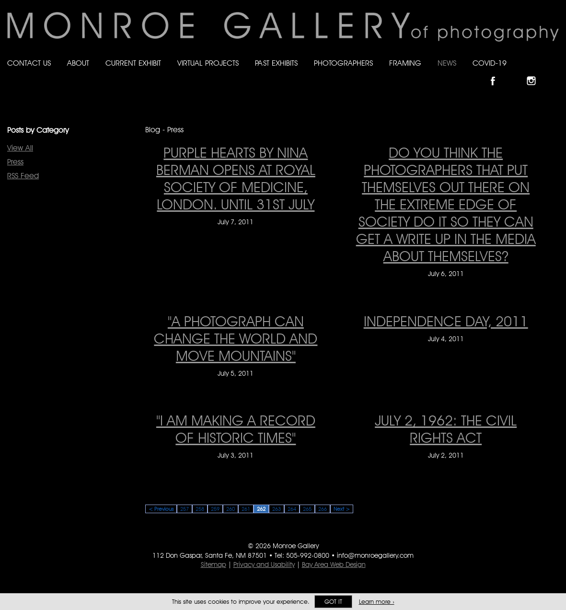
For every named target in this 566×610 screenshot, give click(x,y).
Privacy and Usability (264, 564)
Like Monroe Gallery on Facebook (497, 72)
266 (322, 509)
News (447, 63)
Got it (333, 601)
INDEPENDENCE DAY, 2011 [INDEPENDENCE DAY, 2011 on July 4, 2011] (446, 321)
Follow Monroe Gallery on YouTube (554, 72)
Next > (342, 509)
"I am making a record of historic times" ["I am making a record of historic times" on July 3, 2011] (235, 429)
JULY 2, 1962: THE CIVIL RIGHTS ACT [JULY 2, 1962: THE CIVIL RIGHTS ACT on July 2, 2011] (446, 429)
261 (246, 509)
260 (230, 509)
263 (276, 509)
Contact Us (29, 63)
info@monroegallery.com (375, 555)
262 (261, 509)
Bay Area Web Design (334, 564)
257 (184, 509)
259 (215, 509)
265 (307, 509)
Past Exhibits (276, 63)
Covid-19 (490, 63)
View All (20, 147)
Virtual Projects (208, 63)
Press (15, 161)
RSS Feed (23, 175)
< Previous (161, 509)
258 (200, 509)
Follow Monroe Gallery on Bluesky (516, 72)
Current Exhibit (133, 63)
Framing (405, 63)
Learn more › (376, 601)
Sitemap (213, 564)
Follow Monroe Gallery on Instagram (535, 72)
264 (292, 509)
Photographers (343, 63)
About (78, 63)
